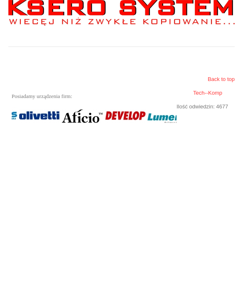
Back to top (221, 79)
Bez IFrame (92, 116)
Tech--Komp (207, 93)
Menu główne (228, 40)
